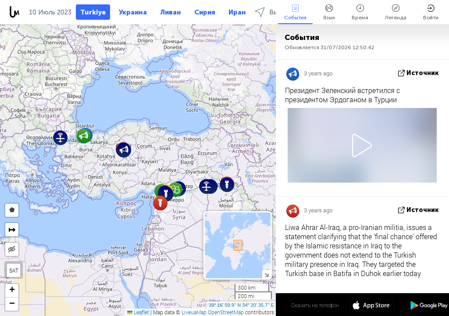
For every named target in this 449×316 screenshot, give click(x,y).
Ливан (170, 12)
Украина (133, 12)
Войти (430, 12)
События (295, 12)
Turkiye (93, 12)
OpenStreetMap (226, 312)
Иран (237, 12)
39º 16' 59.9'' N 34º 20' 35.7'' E (241, 305)
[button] (175, 189)
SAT (13, 270)
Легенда (395, 12)
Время (360, 12)
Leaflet (138, 312)
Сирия (204, 12)
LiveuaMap (194, 312)
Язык (329, 12)
